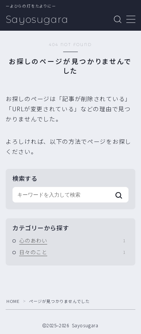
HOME (12, 301)
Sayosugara (37, 19)
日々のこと (72, 252)
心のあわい (72, 240)
